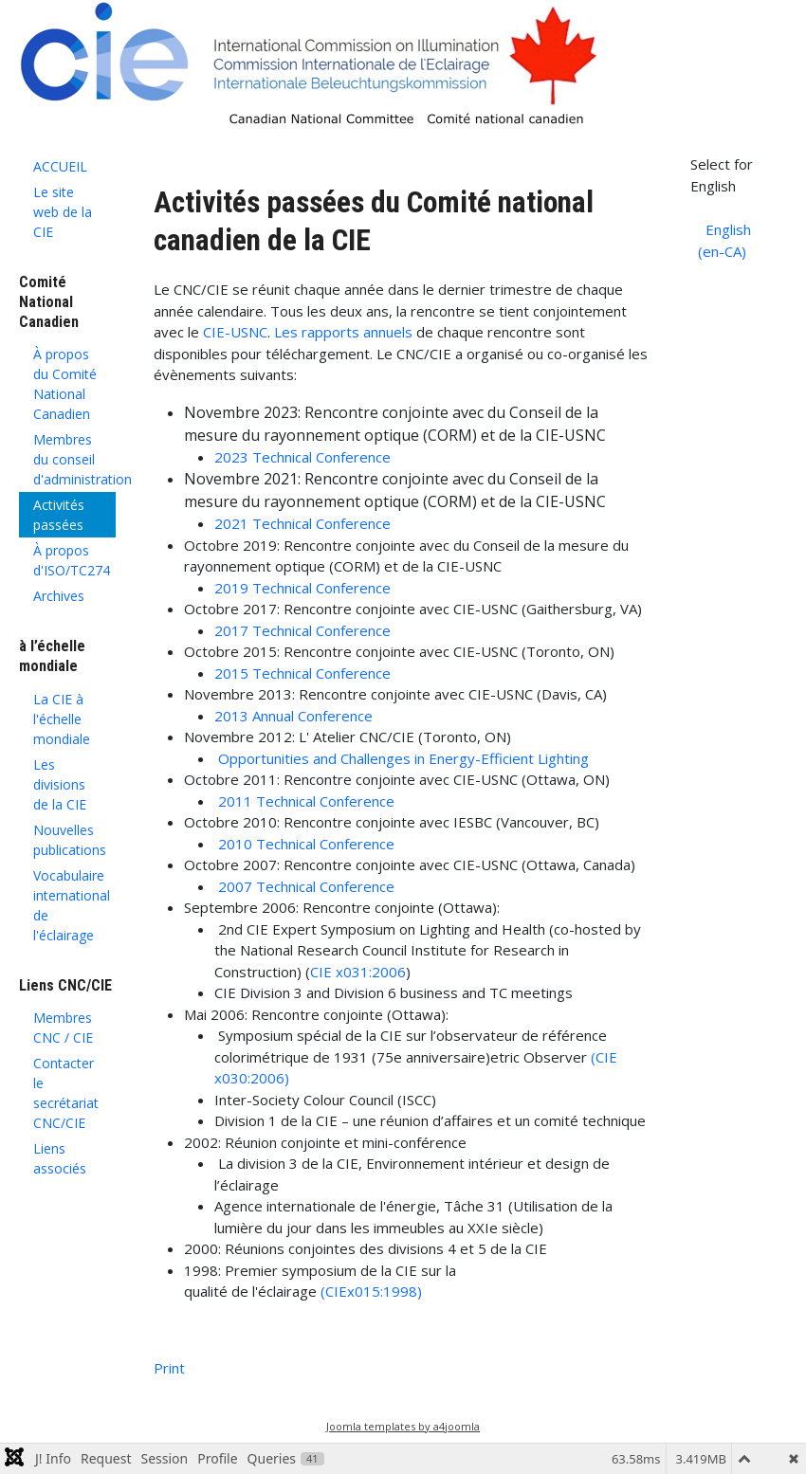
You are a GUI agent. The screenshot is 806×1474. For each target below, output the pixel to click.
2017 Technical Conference (302, 630)
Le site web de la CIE (62, 212)
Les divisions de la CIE (59, 784)
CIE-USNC (235, 331)
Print (169, 1367)
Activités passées (58, 515)
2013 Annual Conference (293, 715)
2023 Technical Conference (302, 456)
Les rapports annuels (341, 331)
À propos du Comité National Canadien (65, 384)
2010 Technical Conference (306, 843)
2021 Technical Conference (302, 523)
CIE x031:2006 (358, 971)
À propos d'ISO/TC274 (71, 560)
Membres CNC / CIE (63, 1027)
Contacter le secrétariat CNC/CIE (66, 1093)
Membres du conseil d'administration (74, 459)
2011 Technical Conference (306, 801)
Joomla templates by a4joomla (403, 1426)
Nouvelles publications (69, 840)
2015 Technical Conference (302, 673)
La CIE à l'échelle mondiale (61, 719)
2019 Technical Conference (302, 587)
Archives (58, 596)
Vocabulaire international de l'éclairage (71, 905)
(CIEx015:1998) (371, 1291)
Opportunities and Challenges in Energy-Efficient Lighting (403, 758)
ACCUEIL (60, 166)
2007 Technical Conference (306, 886)
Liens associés (59, 1158)
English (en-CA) (724, 240)
